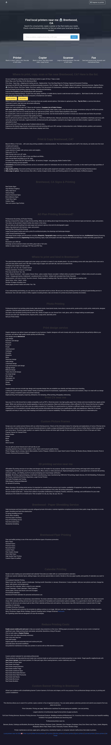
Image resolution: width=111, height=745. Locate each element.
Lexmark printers (89, 733)
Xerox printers (100, 733)
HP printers (49, 733)
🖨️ (6, 2)
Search (74, 37)
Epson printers (78, 733)
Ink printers (23, 98)
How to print (27, 733)
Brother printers (58, 733)
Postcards (61, 611)
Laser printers (11, 98)
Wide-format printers (38, 733)
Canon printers (68, 733)
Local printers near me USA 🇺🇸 (13, 733)
